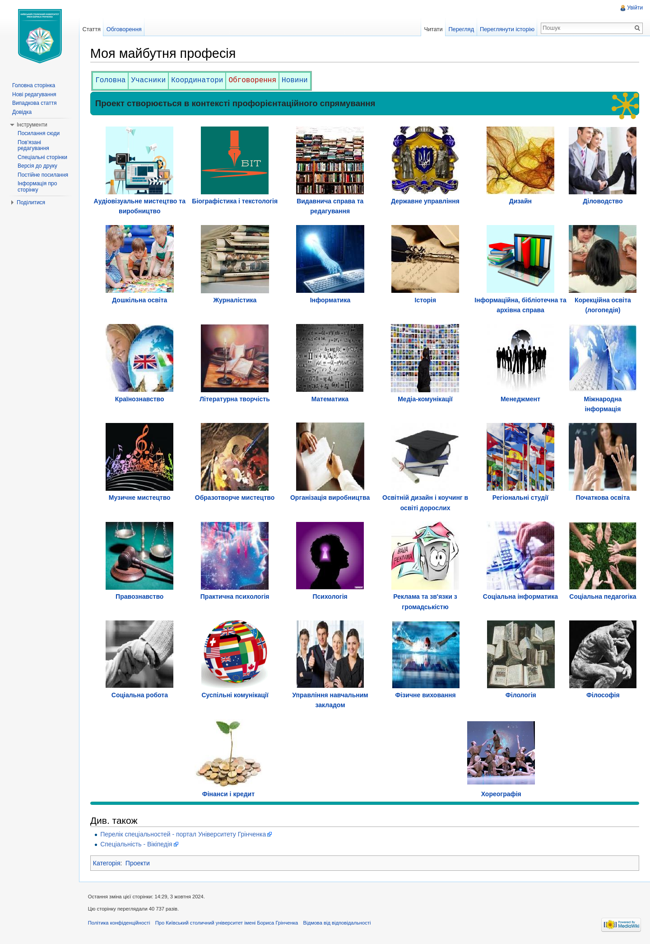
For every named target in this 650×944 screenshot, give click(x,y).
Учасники (149, 80)
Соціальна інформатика (520, 596)
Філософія (603, 695)
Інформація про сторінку (37, 186)
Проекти (138, 863)
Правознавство (140, 596)
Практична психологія (235, 596)
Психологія (330, 596)
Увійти (635, 8)
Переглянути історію (507, 29)
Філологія (521, 695)
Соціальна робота (140, 695)
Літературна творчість (235, 399)
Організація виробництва (330, 498)
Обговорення (253, 80)
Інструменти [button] (32, 125)
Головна (111, 80)
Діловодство (602, 201)
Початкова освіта (603, 498)
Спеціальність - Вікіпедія (136, 844)
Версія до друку (37, 166)
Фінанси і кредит (229, 794)
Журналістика (235, 300)
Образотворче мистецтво (235, 498)
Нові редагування (34, 94)
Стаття (92, 29)
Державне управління (425, 201)
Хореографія (501, 794)
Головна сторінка (33, 85)
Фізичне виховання (425, 695)
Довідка (22, 112)
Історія (425, 300)
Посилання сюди (39, 133)
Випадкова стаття (34, 103)
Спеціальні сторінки (42, 157)
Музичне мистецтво (140, 498)
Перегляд (461, 29)
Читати (433, 29)
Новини (295, 80)
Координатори (197, 80)
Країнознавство (140, 399)
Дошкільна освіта (139, 300)
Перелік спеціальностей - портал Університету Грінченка (183, 834)
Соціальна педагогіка (602, 596)
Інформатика (330, 300)
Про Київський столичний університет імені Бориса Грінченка (227, 923)
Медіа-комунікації (425, 399)
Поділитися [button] (31, 202)
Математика (329, 399)
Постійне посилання (43, 175)
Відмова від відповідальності (337, 923)
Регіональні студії (520, 498)
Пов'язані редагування (33, 145)
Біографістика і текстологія (235, 201)
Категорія (107, 863)
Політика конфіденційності (119, 923)
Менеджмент (520, 399)
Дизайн (520, 201)
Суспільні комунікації (235, 695)
